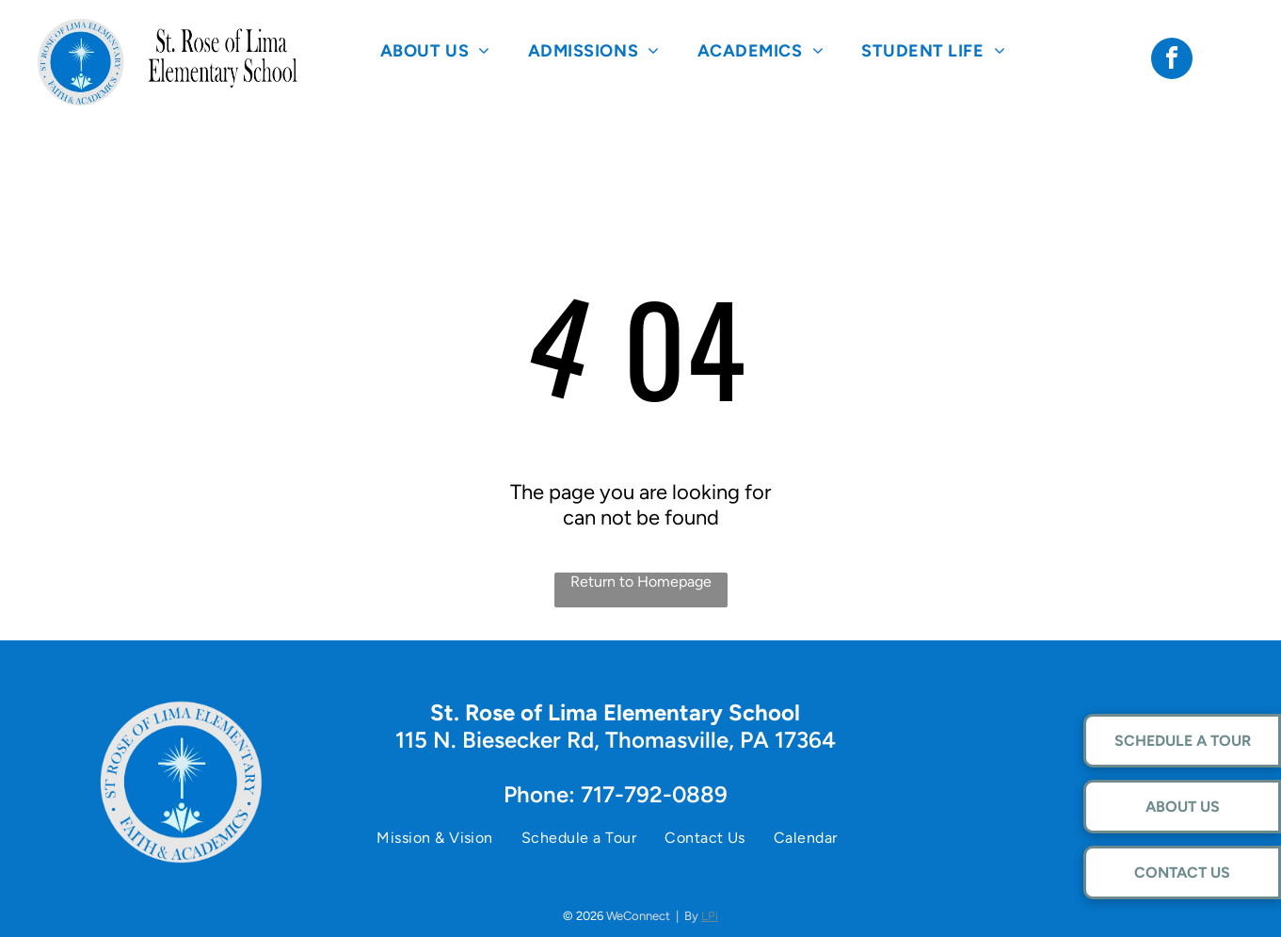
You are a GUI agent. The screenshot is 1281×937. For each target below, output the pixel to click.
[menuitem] (435, 50)
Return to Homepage (641, 581)
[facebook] (1172, 61)
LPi (709, 916)
